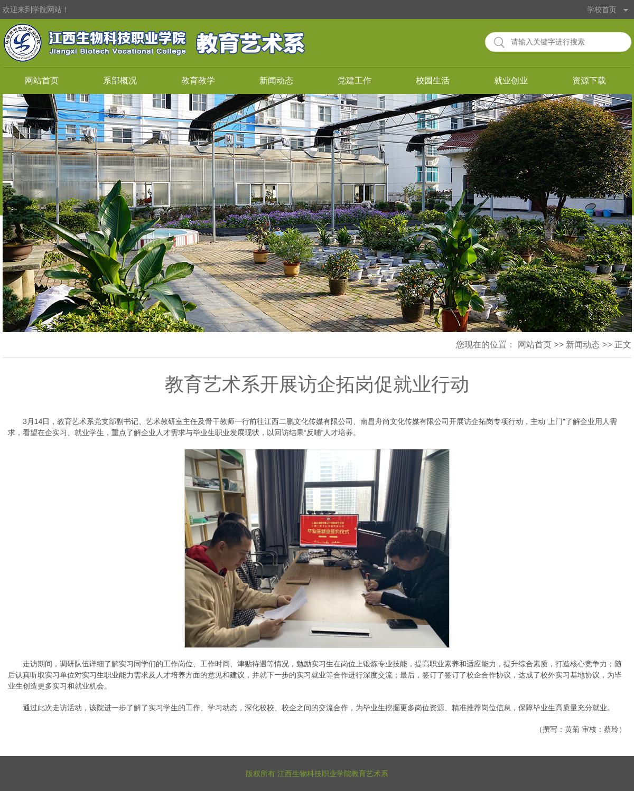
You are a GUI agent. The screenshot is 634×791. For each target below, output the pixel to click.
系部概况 (120, 80)
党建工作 (354, 80)
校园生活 (433, 80)
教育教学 (198, 80)
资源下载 (589, 80)
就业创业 (511, 80)
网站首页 (42, 80)
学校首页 (602, 9)
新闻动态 (276, 80)
